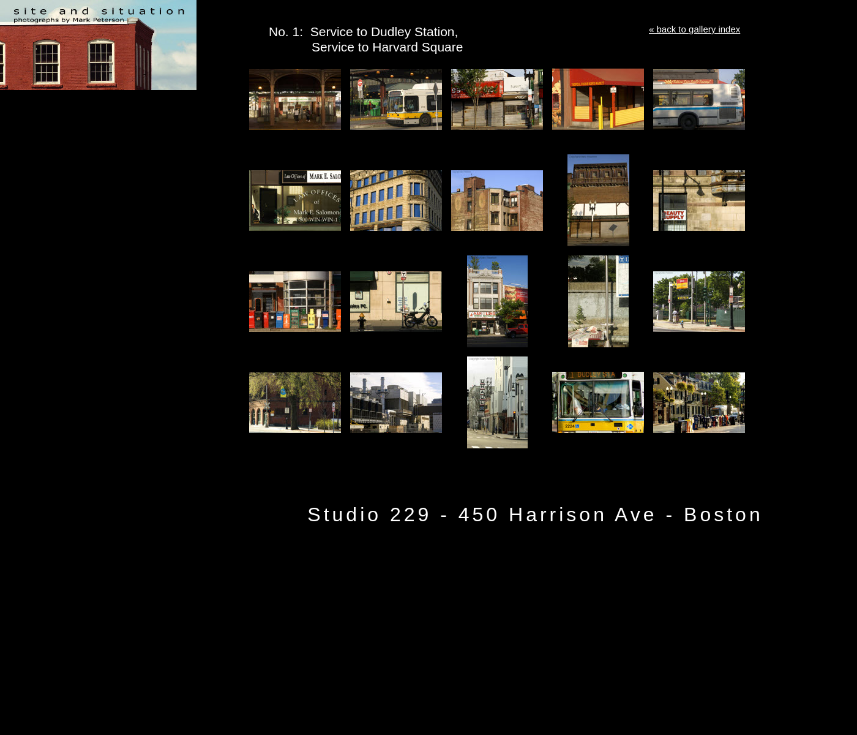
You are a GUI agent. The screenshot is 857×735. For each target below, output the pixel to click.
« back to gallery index (694, 29)
